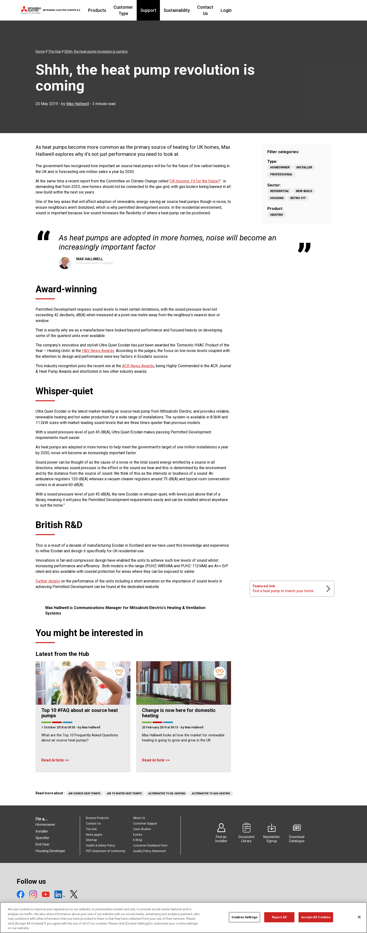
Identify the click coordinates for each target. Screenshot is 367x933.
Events (137, 834)
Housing (277, 198)
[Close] (359, 919)
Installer (304, 167)
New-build (304, 191)
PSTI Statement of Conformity (105, 851)
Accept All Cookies (315, 919)
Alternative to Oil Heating (166, 793)
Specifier (42, 838)
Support (185, 10)
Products (123, 10)
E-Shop (137, 840)
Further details (48, 581)
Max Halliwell (77, 103)
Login (268, 10)
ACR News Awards (138, 366)
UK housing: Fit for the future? (195, 181)
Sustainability (213, 10)
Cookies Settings (244, 919)
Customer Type (155, 10)
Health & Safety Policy (100, 845)
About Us (139, 818)
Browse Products (97, 818)
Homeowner (280, 167)
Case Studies (142, 829)
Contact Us (245, 10)
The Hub (91, 829)
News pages (94, 834)
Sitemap (91, 840)
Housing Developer (50, 851)
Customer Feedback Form (150, 845)
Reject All (279, 919)
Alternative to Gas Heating (211, 793)
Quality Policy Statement (149, 851)
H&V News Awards (98, 350)
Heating (276, 214)
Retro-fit (298, 198)
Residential (279, 191)
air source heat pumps (84, 793)
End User (43, 844)
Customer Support (145, 823)
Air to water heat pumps (124, 793)
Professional (281, 174)
